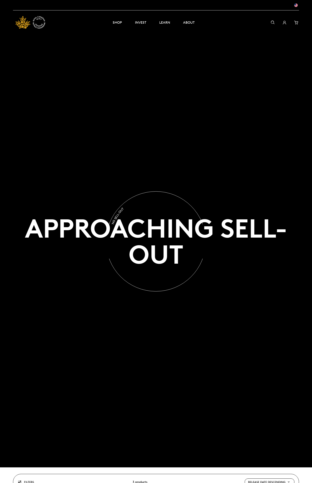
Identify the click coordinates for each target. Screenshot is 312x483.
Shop (117, 22)
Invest (140, 22)
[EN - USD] (288, 5)
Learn (164, 22)
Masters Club (22, 5)
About (189, 22)
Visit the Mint (45, 5)
